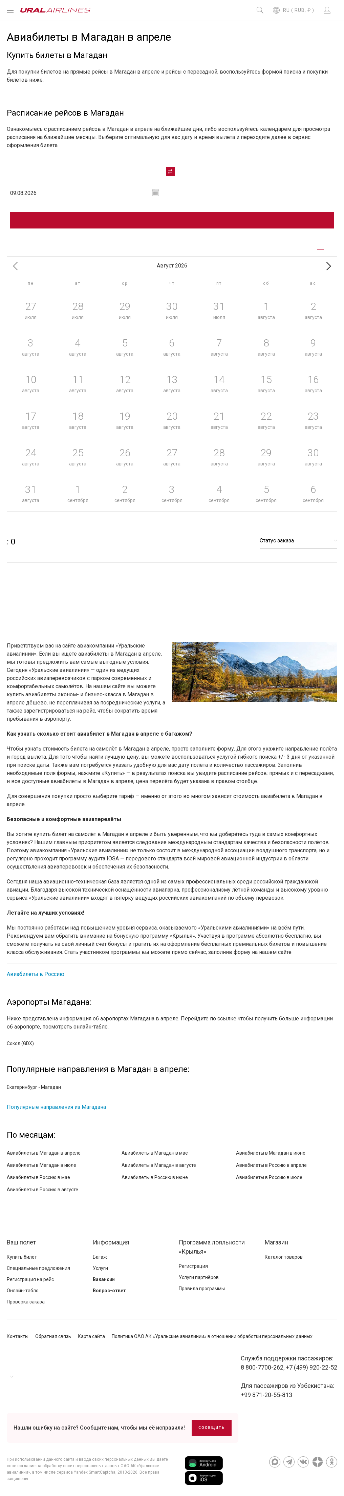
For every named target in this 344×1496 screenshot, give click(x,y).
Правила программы (202, 1288)
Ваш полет (21, 1242)
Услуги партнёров (199, 1277)
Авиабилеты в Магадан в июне (270, 1153)
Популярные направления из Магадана (56, 1107)
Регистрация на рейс (30, 1279)
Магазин (276, 1242)
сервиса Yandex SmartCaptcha (86, 1472)
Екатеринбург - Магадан (34, 1087)
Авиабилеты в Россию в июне (155, 1177)
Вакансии (104, 1279)
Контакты (17, 1336)
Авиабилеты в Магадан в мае (155, 1153)
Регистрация (193, 1266)
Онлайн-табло (23, 1290)
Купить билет (22, 1257)
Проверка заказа (26, 1301)
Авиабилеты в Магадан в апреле (44, 1153)
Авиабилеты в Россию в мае (38, 1177)
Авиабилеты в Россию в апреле (271, 1165)
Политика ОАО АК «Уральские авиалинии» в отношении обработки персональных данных (212, 1336)
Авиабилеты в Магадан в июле (41, 1165)
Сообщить (211, 1428)
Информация (111, 1242)
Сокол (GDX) (20, 1043)
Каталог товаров (284, 1257)
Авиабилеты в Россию (35, 974)
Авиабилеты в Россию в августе (42, 1189)
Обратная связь (53, 1336)
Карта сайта (91, 1336)
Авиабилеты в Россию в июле (269, 1177)
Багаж (100, 1257)
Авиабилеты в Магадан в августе (159, 1165)
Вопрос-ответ (109, 1290)
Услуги (100, 1268)
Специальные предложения (38, 1268)
